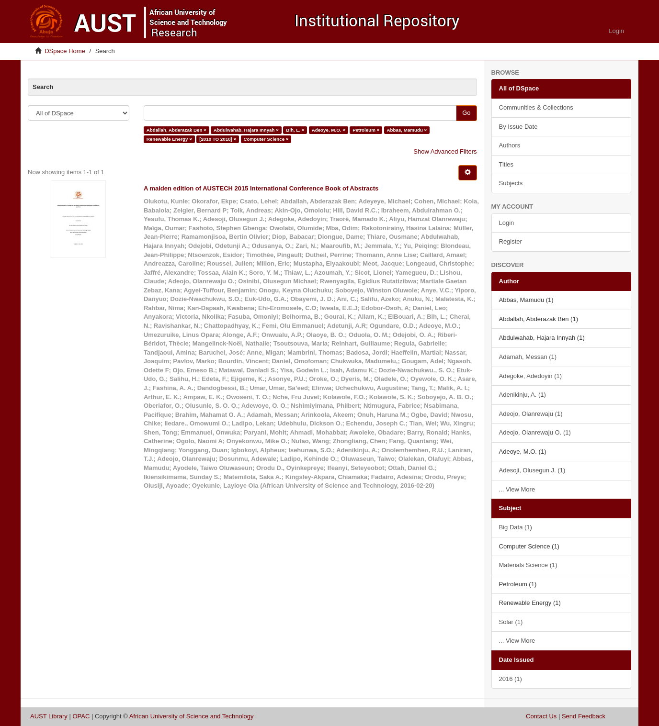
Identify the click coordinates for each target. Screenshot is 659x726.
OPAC (81, 716)
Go (466, 112)
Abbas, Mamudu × (407, 130)
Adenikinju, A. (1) (522, 394)
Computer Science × (266, 139)
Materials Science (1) (528, 565)
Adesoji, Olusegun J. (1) (532, 470)
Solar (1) (511, 621)
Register (510, 241)
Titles (506, 164)
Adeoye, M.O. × (328, 130)
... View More (517, 489)
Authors (510, 145)
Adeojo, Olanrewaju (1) (531, 413)
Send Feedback (583, 716)
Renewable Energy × (169, 139)
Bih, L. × (295, 130)
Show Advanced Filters (445, 151)
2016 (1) (510, 678)
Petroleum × (365, 130)
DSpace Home (65, 51)
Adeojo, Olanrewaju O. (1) (535, 432)
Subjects (511, 183)
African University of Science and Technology (191, 716)
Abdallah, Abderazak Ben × (176, 130)
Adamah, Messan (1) (528, 356)
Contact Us (541, 716)
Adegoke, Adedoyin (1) (530, 376)
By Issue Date (518, 126)
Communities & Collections (536, 107)
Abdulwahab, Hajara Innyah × (246, 130)
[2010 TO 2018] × (217, 139)
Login (506, 222)
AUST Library (49, 716)
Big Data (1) (515, 527)
